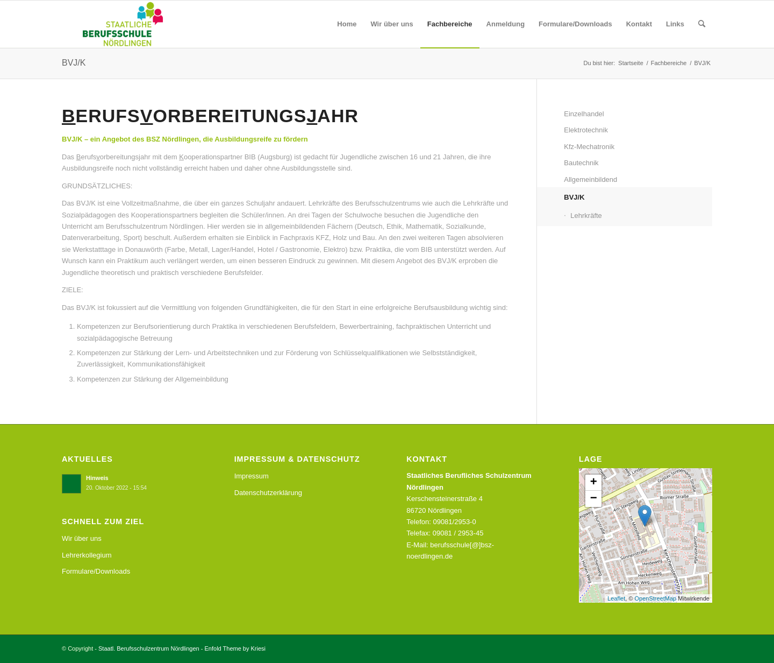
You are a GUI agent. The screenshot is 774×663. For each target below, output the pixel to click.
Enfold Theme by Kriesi (235, 648)
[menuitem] (346, 24)
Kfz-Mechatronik (589, 147)
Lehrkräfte (586, 215)
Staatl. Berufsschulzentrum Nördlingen (148, 648)
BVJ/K (73, 62)
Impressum (251, 476)
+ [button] (593, 483)
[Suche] (701, 24)
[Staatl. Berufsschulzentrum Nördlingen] (114, 24)
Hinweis (97, 478)
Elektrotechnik (586, 130)
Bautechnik (581, 163)
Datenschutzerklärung (268, 493)
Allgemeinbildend (590, 179)
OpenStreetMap (656, 598)
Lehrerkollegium (87, 555)
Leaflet (616, 598)
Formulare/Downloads (96, 571)
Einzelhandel (584, 114)
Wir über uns (82, 538)
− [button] (593, 499)
